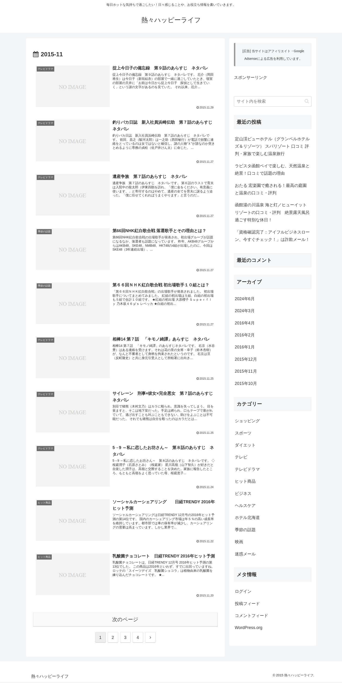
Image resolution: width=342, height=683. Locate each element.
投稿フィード (247, 603)
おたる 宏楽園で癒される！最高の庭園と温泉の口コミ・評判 (271, 189)
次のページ (125, 620)
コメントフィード (251, 615)
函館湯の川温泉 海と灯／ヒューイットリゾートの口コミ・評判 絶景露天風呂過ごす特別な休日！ (272, 212)
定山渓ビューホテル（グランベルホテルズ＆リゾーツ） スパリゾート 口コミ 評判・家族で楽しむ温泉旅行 (272, 146)
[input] (273, 101)
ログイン (243, 591)
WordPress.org (249, 627)
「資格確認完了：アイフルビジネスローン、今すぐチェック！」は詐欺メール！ (272, 236)
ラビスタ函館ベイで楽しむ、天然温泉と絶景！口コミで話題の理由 (272, 170)
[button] (307, 101)
